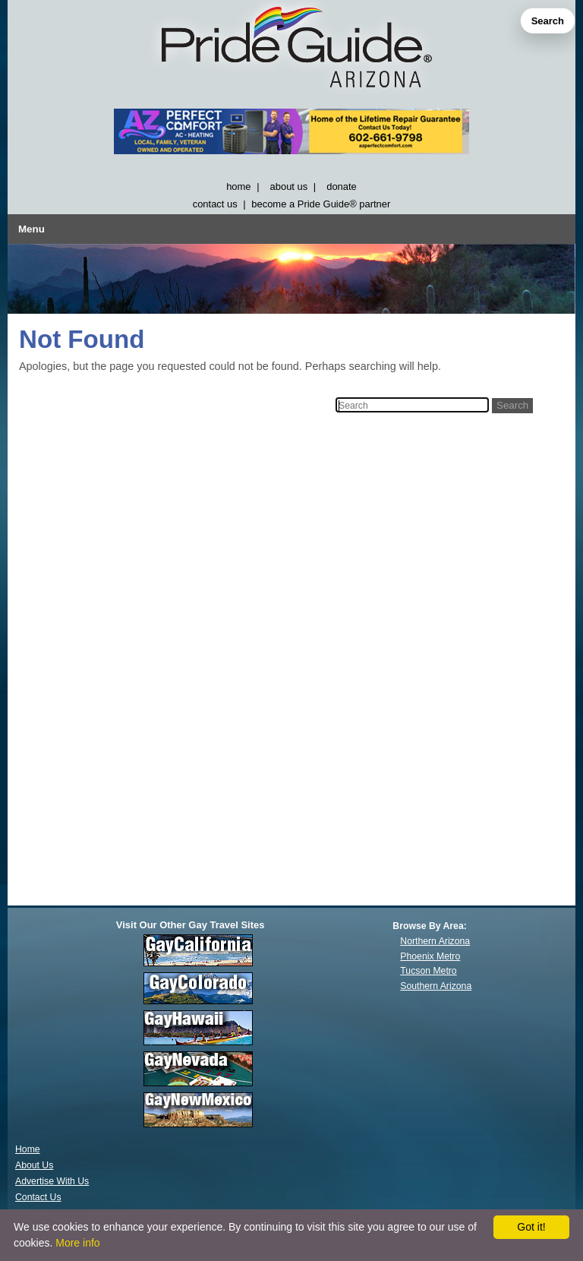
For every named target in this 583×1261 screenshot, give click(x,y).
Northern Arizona (435, 941)
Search (547, 21)
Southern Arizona (435, 986)
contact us (215, 204)
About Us (34, 1165)
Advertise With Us (52, 1181)
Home (27, 1149)
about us (289, 186)
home (238, 186)
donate (341, 186)
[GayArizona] (291, 50)
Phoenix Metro (430, 956)
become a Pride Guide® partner (320, 204)
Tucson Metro (428, 971)
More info (77, 1243)
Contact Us (38, 1197)
